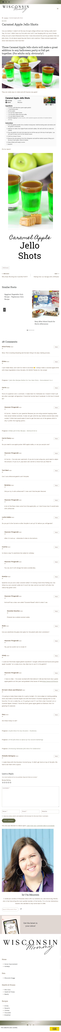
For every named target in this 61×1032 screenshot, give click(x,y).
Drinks (6, 1006)
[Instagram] (9, 2)
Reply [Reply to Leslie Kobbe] (56, 517)
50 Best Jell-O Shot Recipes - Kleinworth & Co (22, 431)
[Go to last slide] (4, 310)
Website (44, 811)
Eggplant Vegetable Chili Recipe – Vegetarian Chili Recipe (14, 296)
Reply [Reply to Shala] (56, 626)
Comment (6, 788)
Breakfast (7, 1015)
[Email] (30, 811)
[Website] (50, 811)
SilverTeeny (6, 346)
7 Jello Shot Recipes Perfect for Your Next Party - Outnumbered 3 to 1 (30, 380)
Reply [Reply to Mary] (56, 715)
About (23, 1022)
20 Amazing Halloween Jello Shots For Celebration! (24, 748)
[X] (6, 2)
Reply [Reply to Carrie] (56, 388)
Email (24, 811)
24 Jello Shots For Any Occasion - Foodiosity (22, 731)
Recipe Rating (6, 780)
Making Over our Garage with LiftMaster (45, 274)
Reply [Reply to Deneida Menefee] (56, 611)
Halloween (6, 267)
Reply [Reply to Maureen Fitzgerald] (56, 407)
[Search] (21, 909)
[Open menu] (57, 8)
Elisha (4, 361)
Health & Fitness (9, 992)
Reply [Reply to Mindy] (56, 655)
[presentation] (45, 304)
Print (48, 104)
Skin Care (7, 989)
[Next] (56, 310)
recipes (4, 21)
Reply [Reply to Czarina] (56, 547)
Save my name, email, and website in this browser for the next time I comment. (26, 816)
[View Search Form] (58, 2)
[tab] (27, 330)
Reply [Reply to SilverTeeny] (56, 347)
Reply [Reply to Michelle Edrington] (56, 756)
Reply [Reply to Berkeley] (56, 485)
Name (5, 811)
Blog (38, 1022)
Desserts (7, 1008)
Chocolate (7, 1012)
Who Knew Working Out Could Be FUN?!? (15, 274)
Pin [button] (52, 104)
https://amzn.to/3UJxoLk (50, 681)
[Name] (11, 811)
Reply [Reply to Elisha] (56, 361)
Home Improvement (10, 964)
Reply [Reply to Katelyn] (56, 576)
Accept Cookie (54, 1028)
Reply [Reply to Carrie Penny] (56, 438)
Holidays (7, 966)
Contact (31, 1022)
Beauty (6, 994)
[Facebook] (3, 2)
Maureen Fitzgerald (11, 407)
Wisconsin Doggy (9, 978)
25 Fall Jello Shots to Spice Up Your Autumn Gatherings (25, 739)
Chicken (6, 1010)
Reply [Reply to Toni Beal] (56, 470)
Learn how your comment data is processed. (40, 825)
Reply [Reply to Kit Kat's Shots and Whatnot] (56, 690)
